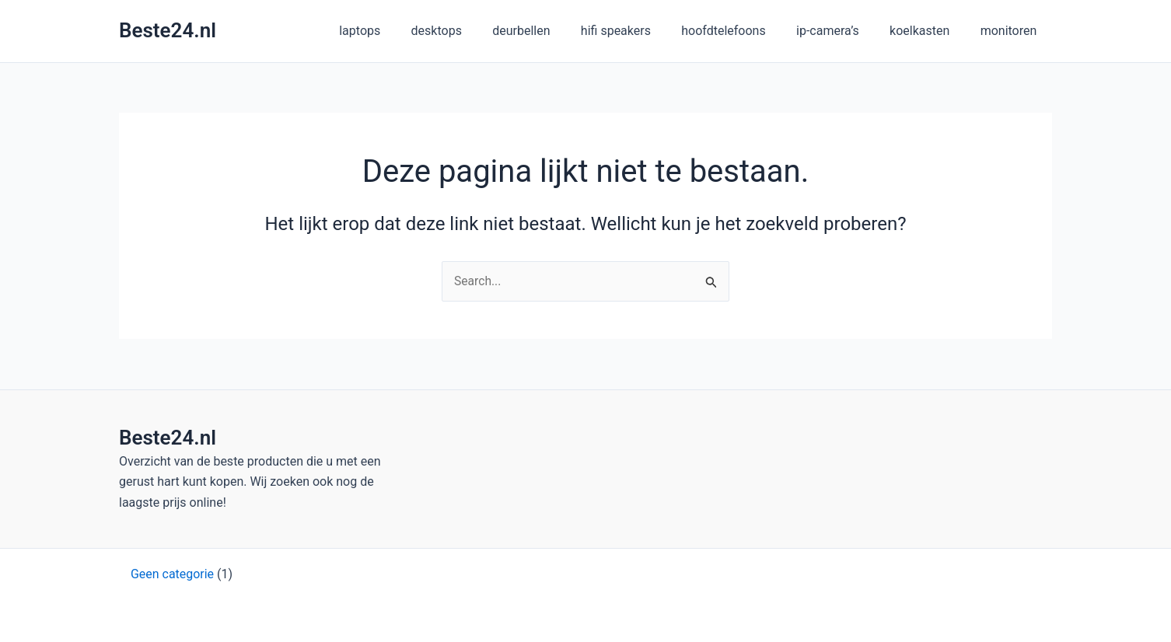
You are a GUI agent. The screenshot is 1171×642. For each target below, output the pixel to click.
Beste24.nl (167, 30)
